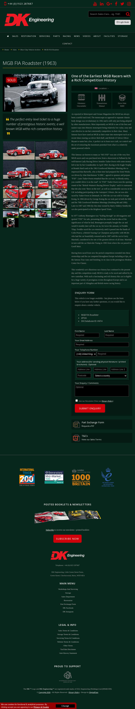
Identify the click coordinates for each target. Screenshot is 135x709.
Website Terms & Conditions (68, 642)
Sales (15, 36)
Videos (86, 36)
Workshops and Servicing (68, 589)
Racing (67, 36)
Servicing (44, 36)
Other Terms (68, 646)
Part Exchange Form (88, 424)
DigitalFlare (93, 692)
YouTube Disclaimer (68, 649)
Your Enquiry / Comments (86, 383)
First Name (80, 331)
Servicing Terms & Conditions (68, 638)
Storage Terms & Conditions (68, 634)
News (77, 36)
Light (122, 22)
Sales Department (68, 597)
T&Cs (87, 437)
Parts (56, 36)
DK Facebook (68, 608)
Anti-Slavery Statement (68, 653)
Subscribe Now (67, 538)
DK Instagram (68, 612)
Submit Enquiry (90, 408)
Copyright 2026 (44, 692)
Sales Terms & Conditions (68, 631)
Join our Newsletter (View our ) (96, 401)
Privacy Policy (107, 401)
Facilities (109, 36)
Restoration (28, 36)
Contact (67, 43)
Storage (123, 36)
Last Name (109, 331)
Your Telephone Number (86, 349)
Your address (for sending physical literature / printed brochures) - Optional (101, 363)
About (97, 36)
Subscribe (50, 530)
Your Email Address (83, 340)
